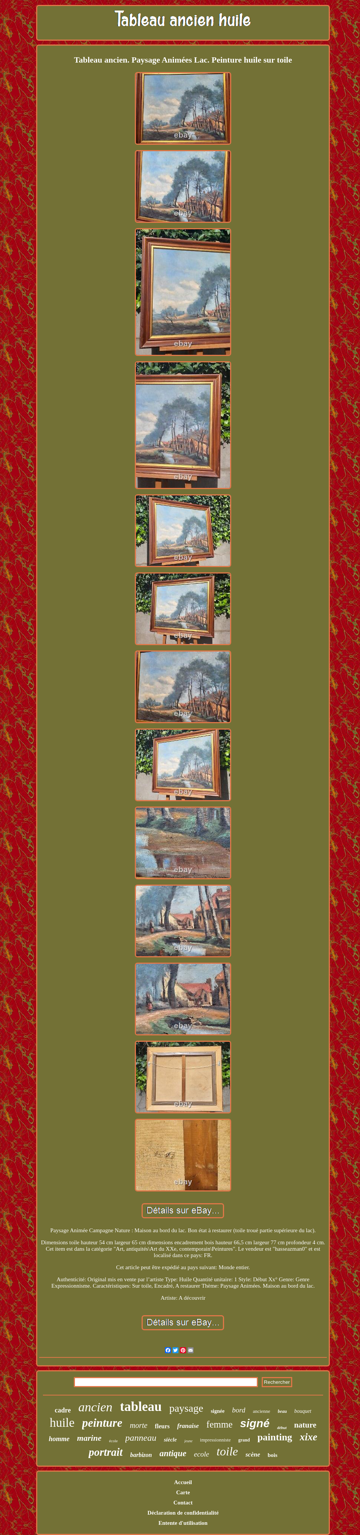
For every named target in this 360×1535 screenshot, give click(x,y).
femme (219, 1424)
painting (274, 1437)
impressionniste (215, 1440)
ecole (201, 1454)
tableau (141, 1406)
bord (238, 1410)
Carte (183, 1492)
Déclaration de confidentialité (182, 1513)
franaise (188, 1425)
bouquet (302, 1411)
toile (227, 1451)
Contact (183, 1503)
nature (305, 1424)
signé (255, 1423)
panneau (141, 1438)
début (282, 1427)
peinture (102, 1422)
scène (253, 1454)
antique (172, 1453)
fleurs (162, 1426)
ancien (95, 1407)
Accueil (183, 1482)
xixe (308, 1437)
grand (244, 1440)
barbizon (141, 1455)
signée (218, 1411)
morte (139, 1425)
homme (59, 1439)
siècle (170, 1440)
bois (273, 1455)
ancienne (261, 1411)
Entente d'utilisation (183, 1523)
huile (62, 1422)
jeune (188, 1441)
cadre (63, 1410)
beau (282, 1411)
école (113, 1440)
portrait (105, 1452)
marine (89, 1438)
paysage (186, 1408)
